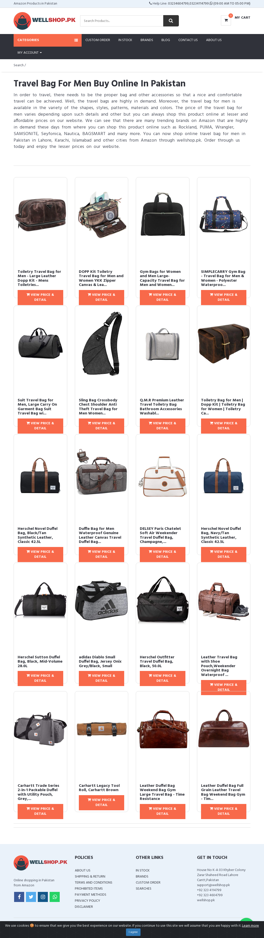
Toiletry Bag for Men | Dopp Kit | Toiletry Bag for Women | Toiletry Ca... (223, 407)
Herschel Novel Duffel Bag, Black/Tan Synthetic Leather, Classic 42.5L (37, 535)
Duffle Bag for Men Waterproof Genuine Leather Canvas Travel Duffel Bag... (100, 535)
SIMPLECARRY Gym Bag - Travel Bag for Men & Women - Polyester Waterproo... (223, 278)
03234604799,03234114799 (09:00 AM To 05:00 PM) (209, 4)
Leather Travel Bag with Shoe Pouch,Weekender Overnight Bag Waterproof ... (219, 666)
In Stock (125, 40)
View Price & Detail (40, 297)
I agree (133, 932)
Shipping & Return (90, 877)
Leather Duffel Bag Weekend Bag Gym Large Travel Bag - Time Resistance (162, 792)
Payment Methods (90, 895)
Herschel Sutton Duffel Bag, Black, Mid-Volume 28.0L (40, 661)
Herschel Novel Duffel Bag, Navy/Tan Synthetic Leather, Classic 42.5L (221, 535)
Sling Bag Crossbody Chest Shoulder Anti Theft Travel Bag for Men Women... (98, 407)
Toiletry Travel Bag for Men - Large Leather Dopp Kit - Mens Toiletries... (39, 278)
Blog (165, 40)
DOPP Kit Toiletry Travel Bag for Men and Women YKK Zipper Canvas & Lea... (101, 278)
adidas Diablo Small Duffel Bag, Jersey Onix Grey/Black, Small (100, 661)
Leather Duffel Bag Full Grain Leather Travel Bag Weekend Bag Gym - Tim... (223, 792)
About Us (214, 40)
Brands (147, 40)
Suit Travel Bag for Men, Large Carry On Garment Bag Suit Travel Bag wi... (37, 407)
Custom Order (97, 40)
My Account (29, 53)
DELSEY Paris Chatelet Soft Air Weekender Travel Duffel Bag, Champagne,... (160, 535)
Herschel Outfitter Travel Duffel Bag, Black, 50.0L (157, 661)
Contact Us (188, 40)
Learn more (250, 926)
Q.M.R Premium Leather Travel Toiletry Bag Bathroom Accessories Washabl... (162, 407)
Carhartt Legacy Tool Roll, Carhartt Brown (99, 788)
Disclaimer (84, 907)
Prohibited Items (89, 889)
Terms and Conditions (93, 883)
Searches (143, 889)
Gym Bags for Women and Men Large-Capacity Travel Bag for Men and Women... (162, 278)
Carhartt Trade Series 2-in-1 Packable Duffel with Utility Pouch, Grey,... (38, 792)
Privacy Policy (87, 901)
